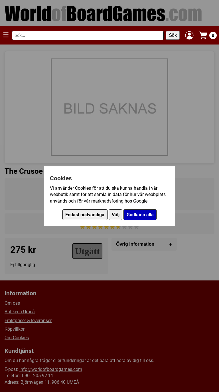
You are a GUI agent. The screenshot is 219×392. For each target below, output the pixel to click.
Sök (173, 35)
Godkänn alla (140, 214)
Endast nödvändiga (84, 214)
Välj (115, 214)
